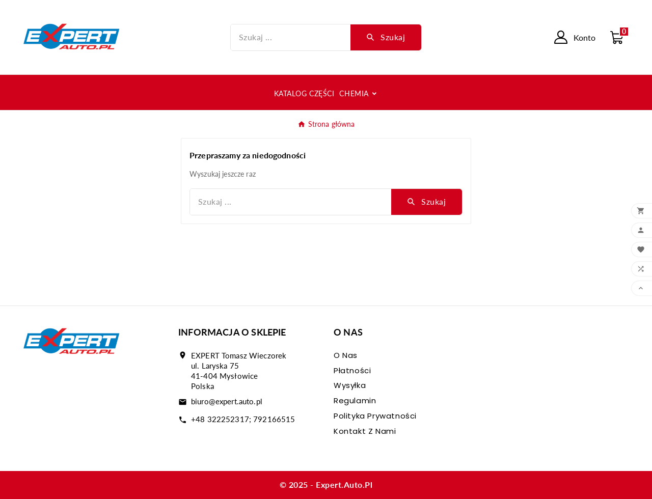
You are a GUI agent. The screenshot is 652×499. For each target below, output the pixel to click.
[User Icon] (574, 37)
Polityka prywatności (375, 415)
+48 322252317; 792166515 (243, 419)
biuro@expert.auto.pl (226, 401)
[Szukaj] (291, 37)
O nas (346, 355)
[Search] (386, 37)
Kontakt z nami (365, 431)
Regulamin (355, 400)
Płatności (352, 370)
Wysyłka (350, 385)
